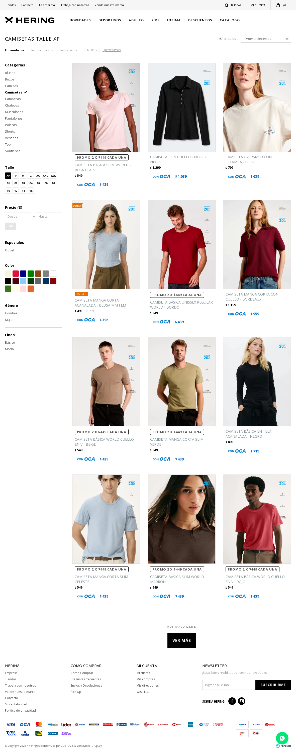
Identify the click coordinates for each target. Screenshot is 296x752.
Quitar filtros (112, 50)
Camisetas (66, 50)
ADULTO (136, 20)
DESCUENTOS (200, 20)
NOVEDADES (80, 20)
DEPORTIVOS (109, 20)
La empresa (47, 5)
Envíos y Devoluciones (86, 685)
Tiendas (10, 5)
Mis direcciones (148, 685)
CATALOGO (230, 20)
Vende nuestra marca (109, 5)
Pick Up (76, 692)
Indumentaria (40, 50)
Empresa (11, 673)
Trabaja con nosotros (75, 5)
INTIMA (174, 20)
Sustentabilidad (16, 704)
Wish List (143, 692)
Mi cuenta (143, 673)
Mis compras (146, 679)
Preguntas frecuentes (86, 679)
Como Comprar (82, 673)
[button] (233, 5)
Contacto (27, 5)
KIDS (155, 20)
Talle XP (88, 50)
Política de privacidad (20, 710)
